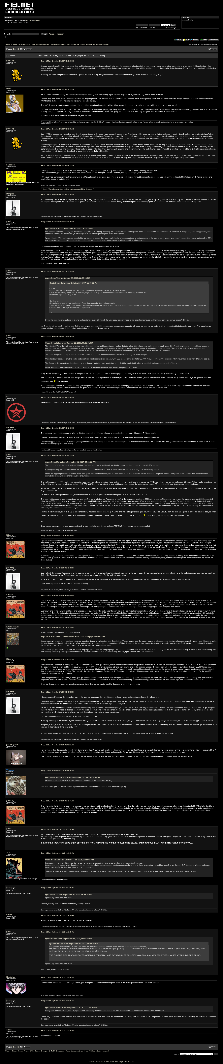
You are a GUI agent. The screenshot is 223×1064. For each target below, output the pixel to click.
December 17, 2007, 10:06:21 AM (57, 660)
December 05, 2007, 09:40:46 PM (57, 568)
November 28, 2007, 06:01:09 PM (57, 428)
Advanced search (56, 34)
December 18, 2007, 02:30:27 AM (57, 745)
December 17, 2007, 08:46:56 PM (57, 692)
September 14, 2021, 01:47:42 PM (57, 1001)
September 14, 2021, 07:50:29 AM (57, 888)
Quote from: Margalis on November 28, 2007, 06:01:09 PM (70, 462)
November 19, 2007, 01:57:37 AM (57, 129)
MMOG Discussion (58, 44)
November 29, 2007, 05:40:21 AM (57, 455)
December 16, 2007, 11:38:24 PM (57, 627)
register (36, 20)
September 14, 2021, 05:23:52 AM (57, 829)
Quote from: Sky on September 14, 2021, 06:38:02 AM (68, 894)
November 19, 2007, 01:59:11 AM (57, 165)
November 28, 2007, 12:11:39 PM (57, 271)
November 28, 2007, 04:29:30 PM (57, 397)
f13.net (8, 44)
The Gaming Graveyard (40, 44)
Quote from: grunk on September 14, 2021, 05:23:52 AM (69, 860)
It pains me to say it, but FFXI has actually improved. (90, 44)
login (28, 20)
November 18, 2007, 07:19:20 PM (57, 61)
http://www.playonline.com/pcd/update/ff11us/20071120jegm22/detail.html (73, 637)
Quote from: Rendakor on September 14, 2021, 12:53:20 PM (71, 1007)
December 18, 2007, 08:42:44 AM (57, 801)
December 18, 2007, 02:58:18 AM (57, 770)
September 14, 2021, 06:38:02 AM (57, 853)
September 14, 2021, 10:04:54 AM (57, 915)
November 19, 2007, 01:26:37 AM (57, 89)
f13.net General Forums (21, 44)
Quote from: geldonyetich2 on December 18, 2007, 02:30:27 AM (72, 777)
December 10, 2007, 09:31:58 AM (57, 595)
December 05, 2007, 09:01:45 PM (57, 535)
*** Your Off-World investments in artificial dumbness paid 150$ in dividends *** (67, 189)
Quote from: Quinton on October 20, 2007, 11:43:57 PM (73, 283)
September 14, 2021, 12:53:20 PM (57, 977)
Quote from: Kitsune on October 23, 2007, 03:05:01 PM (69, 343)
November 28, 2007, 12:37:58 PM (57, 336)
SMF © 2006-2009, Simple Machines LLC (120, 1062)
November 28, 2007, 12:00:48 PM (57, 222)
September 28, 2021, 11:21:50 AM (57, 1030)
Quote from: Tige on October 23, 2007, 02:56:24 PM (67, 278)
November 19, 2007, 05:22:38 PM (57, 194)
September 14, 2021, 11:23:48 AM (57, 932)
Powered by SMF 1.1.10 (97, 1062)
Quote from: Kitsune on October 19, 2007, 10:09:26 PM (69, 228)
